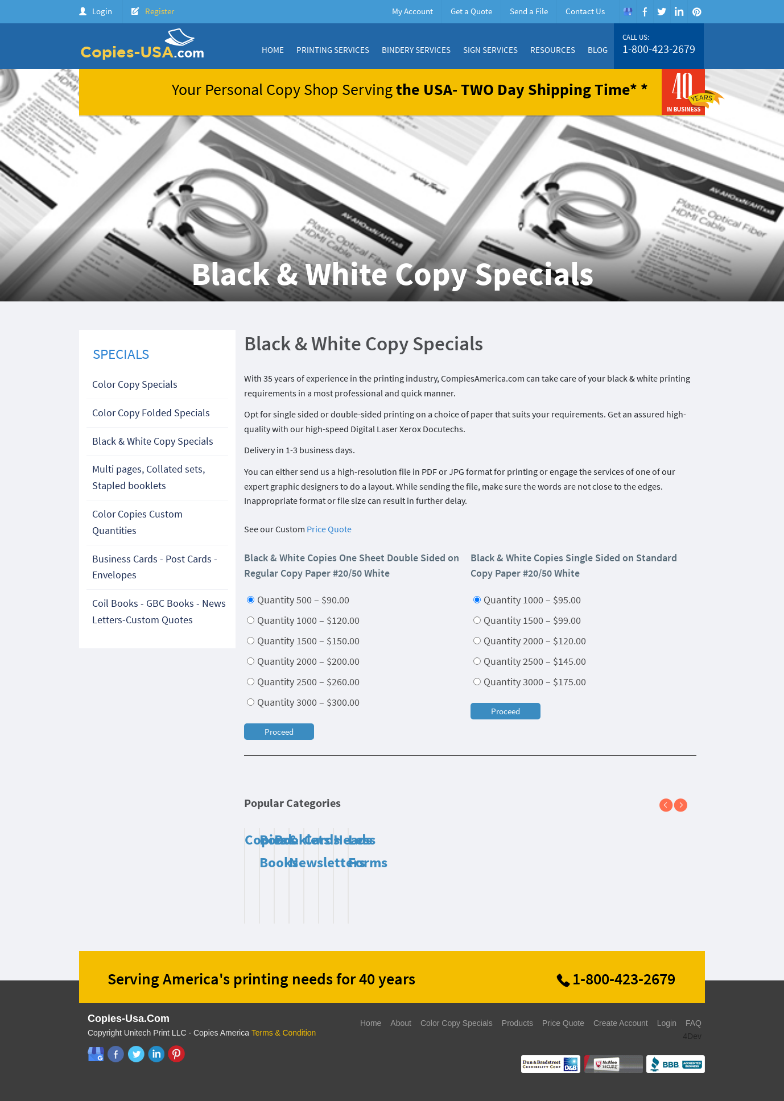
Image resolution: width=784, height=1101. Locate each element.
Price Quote (329, 529)
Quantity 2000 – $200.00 (303, 661)
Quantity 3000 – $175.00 (529, 681)
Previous (670, 805)
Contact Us (585, 11)
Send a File (529, 11)
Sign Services (490, 49)
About (400, 1023)
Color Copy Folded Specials (151, 412)
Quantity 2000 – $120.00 (529, 640)
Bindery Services (416, 49)
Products (517, 1023)
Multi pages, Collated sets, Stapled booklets (148, 477)
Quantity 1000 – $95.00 (527, 599)
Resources (552, 49)
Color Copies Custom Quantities (137, 522)
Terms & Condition (283, 1032)
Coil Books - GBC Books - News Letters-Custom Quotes (159, 611)
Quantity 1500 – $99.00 (527, 620)
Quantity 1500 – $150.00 (303, 640)
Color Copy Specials (135, 384)
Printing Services (332, 49)
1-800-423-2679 (658, 49)
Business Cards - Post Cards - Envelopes (154, 567)
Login (102, 11)
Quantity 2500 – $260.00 (303, 681)
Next (685, 805)
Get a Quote (471, 11)
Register (159, 11)
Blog (598, 49)
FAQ (694, 1023)
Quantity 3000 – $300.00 (303, 702)
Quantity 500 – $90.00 (298, 599)
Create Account (620, 1023)
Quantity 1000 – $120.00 (303, 620)
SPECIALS (121, 354)
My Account (412, 11)
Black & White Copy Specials (152, 441)
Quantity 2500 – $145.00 (529, 661)
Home (273, 49)
